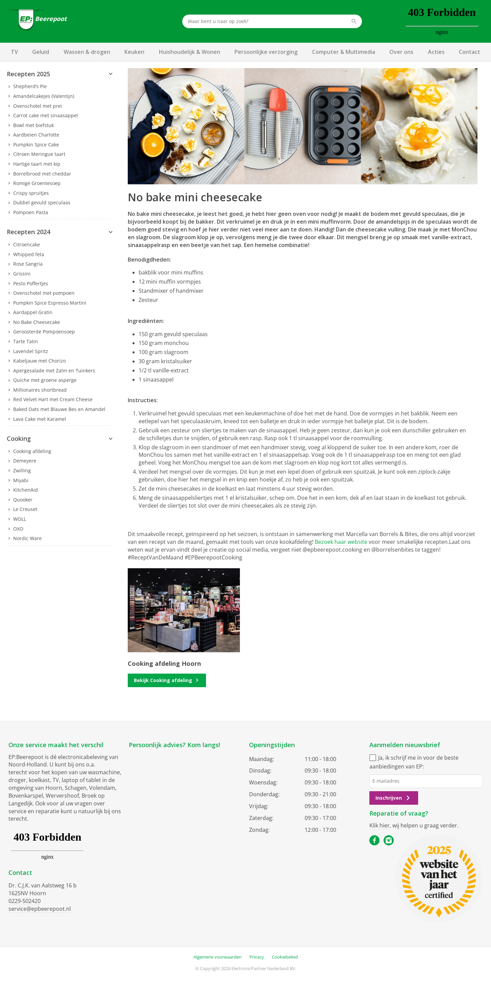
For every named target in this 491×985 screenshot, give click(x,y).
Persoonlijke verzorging (266, 52)
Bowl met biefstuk (33, 125)
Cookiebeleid (285, 957)
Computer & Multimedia (343, 52)
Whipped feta (28, 254)
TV (14, 52)
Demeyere (24, 460)
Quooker (23, 499)
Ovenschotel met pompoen (44, 293)
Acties (436, 52)
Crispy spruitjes (31, 193)
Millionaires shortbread (40, 390)
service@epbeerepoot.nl (39, 908)
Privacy (256, 957)
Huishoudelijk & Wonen (189, 52)
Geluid (40, 52)
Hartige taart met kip (36, 164)
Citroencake (26, 244)
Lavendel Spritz (30, 351)
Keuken (134, 52)
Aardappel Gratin (33, 312)
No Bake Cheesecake (36, 322)
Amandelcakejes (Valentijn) (43, 96)
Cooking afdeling (32, 451)
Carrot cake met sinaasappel (45, 115)
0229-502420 (24, 901)
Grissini (21, 273)
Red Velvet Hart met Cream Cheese (53, 399)
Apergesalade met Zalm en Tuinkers (54, 370)
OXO (18, 529)
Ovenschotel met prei (37, 106)
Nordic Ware (27, 538)
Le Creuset (25, 509)
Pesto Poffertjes (30, 283)
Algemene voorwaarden (217, 957)
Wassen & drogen (87, 52)
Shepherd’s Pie (30, 86)
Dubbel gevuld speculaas (41, 202)
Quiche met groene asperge (45, 380)
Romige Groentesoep (37, 183)
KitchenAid (25, 490)
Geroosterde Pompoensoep (44, 331)
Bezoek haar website (341, 542)
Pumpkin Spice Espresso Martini (49, 303)
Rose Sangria (28, 264)
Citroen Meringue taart (39, 154)
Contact (469, 52)
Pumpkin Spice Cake (36, 144)
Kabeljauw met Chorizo (39, 360)
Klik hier (379, 825)
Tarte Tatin (25, 341)
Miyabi (20, 480)
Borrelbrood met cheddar (42, 173)
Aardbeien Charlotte (36, 134)
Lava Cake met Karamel (39, 419)
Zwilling (22, 470)
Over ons (401, 52)
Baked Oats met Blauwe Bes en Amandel (59, 409)
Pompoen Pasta (30, 212)
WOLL (19, 519)
